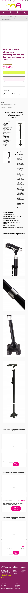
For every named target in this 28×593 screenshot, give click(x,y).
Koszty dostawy (15, 571)
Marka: (4, 62)
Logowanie (3, 583)
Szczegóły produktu (8, 105)
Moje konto (3, 585)
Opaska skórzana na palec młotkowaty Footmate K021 (12, 461)
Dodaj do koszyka (14, 79)
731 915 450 (5, 1)
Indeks (10, 62)
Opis (2, 102)
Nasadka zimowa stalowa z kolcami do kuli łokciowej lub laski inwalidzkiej (13, 504)
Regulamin (17, 585)
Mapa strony (17, 588)
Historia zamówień (5, 587)
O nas (16, 583)
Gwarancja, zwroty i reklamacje (23, 572)
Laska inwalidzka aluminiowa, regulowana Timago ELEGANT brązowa (13, 549)
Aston (7, 62)
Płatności (15, 573)
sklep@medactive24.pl (17, 1)
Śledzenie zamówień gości (7, 588)
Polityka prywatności (19, 587)
